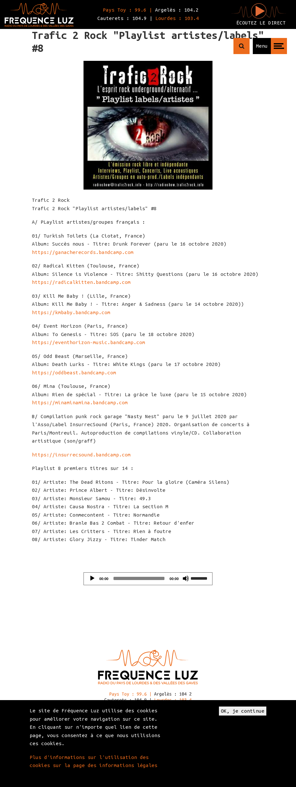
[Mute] (186, 578)
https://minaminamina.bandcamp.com (80, 402)
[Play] (92, 578)
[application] (148, 578)
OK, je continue (242, 711)
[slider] (138, 578)
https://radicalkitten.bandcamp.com (81, 282)
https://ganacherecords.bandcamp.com (82, 252)
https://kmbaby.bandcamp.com (71, 312)
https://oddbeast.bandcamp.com (74, 372)
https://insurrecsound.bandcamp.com (81, 454)
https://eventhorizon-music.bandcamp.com (88, 342)
